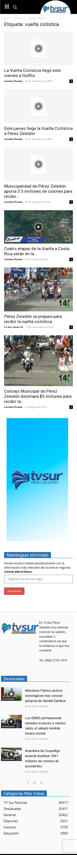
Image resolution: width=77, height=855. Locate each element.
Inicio (7, 18)
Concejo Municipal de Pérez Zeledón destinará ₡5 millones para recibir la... (37, 396)
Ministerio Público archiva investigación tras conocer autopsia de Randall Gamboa (45, 696)
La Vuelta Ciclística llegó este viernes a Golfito (32, 73)
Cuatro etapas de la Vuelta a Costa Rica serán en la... (36, 251)
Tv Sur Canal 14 (13, 327)
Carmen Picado (13, 81)
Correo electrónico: (18, 572)
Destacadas (8, 698)
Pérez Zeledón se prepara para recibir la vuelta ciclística (33, 319)
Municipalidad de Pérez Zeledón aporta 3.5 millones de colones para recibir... (38, 191)
